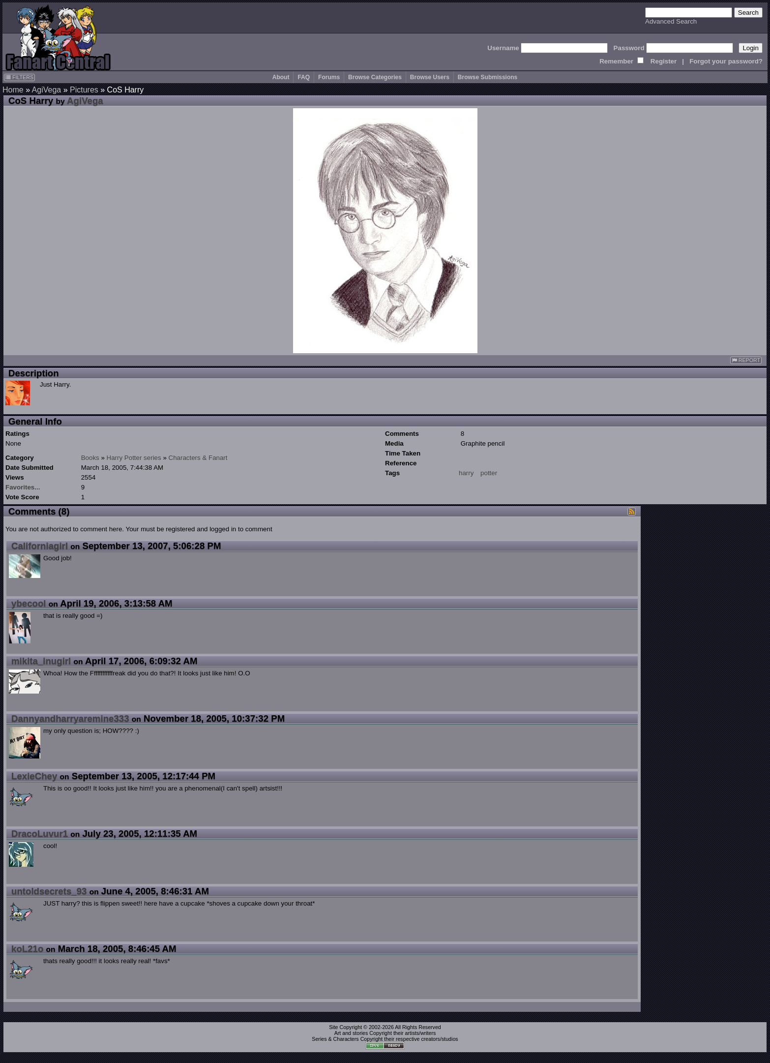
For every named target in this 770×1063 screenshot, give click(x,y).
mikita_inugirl (41, 661)
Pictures (84, 90)
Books (90, 457)
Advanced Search (671, 21)
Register (664, 61)
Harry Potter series (134, 457)
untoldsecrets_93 (49, 891)
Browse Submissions (487, 77)
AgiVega (46, 90)
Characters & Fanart (198, 457)
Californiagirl (39, 546)
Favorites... (22, 487)
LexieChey (34, 776)
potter (488, 473)
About (281, 77)
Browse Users (429, 77)
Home (13, 90)
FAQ (303, 77)
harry (466, 473)
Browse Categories (375, 77)
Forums (329, 77)
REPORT (746, 360)
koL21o (27, 948)
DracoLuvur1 (39, 833)
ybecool (28, 603)
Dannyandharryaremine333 (70, 718)
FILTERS (19, 77)
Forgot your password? (726, 61)
